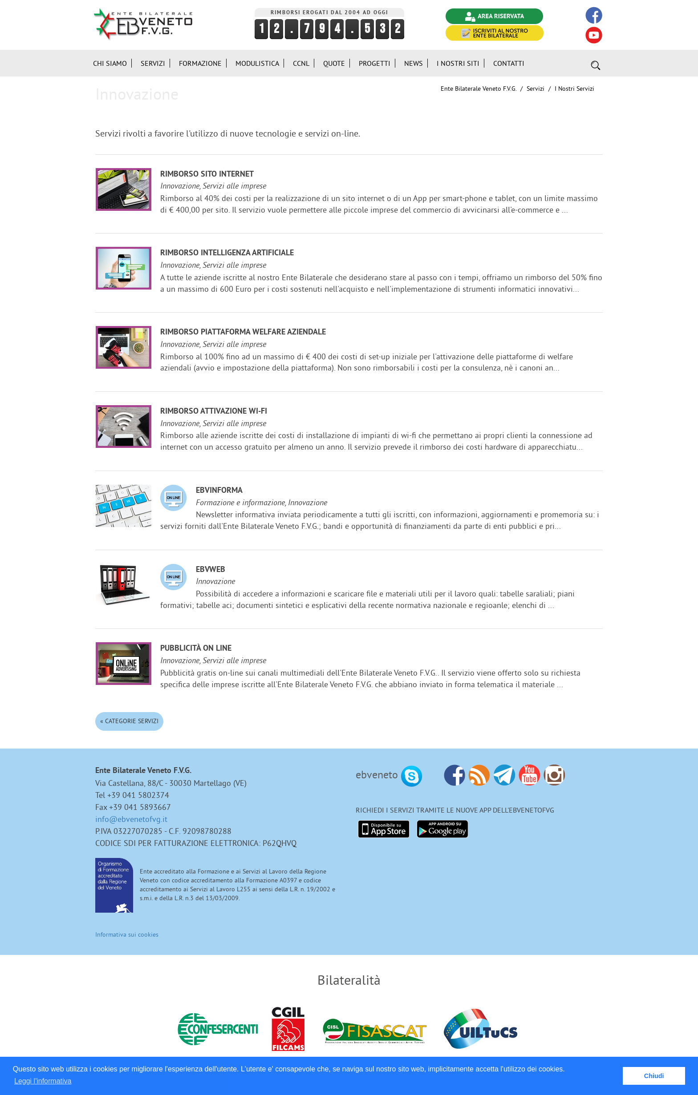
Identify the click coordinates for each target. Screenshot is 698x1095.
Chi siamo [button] (110, 63)
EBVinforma (219, 491)
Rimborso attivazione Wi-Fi (213, 412)
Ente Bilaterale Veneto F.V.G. (478, 89)
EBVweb (210, 570)
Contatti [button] (508, 63)
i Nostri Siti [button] (458, 63)
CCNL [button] (301, 63)
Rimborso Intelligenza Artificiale (227, 253)
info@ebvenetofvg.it (131, 819)
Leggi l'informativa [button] (42, 1081)
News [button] (413, 63)
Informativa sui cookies (126, 934)
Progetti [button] (374, 63)
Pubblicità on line (195, 649)
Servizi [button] (153, 63)
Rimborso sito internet (207, 174)
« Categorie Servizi (129, 721)
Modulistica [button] (257, 63)
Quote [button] (334, 63)
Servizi (535, 89)
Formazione (200, 63)
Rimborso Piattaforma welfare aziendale (243, 332)
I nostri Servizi (574, 89)
